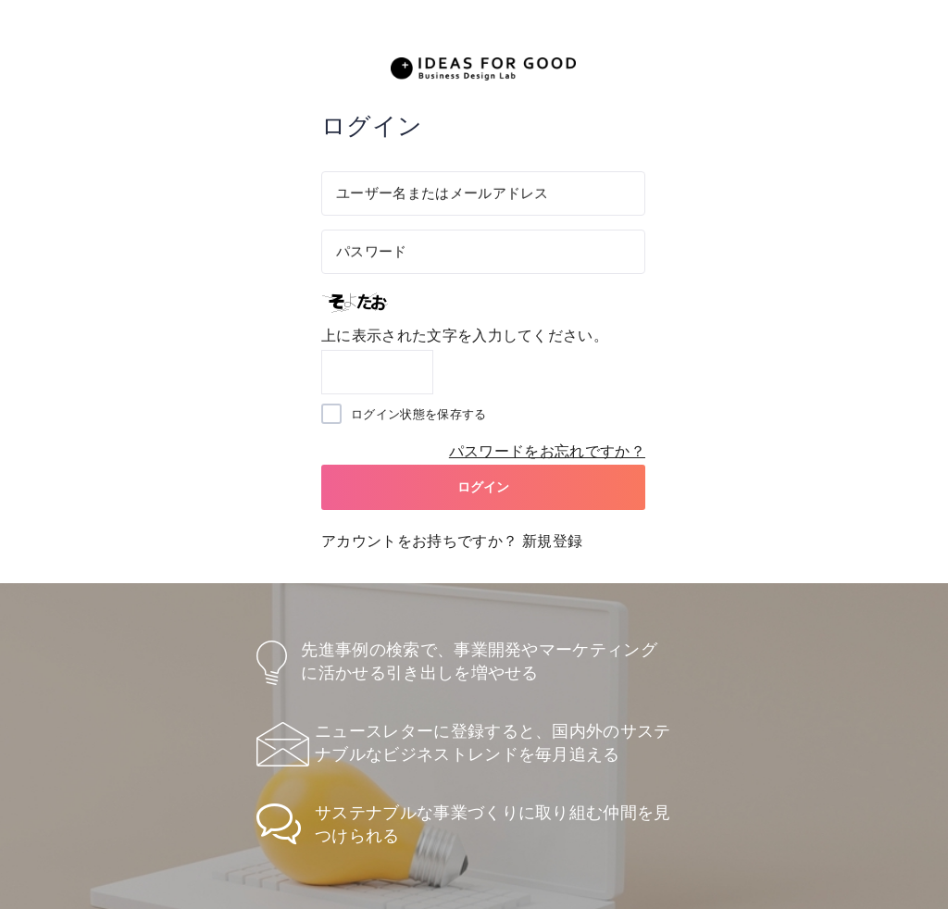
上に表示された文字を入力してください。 (464, 335)
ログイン (483, 486)
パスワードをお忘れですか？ (547, 451)
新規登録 (552, 541)
